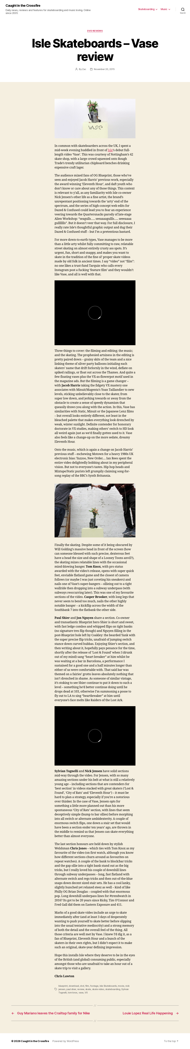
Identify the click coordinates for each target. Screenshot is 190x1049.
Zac (84, 69)
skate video (98, 989)
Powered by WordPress (65, 1041)
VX (86, 992)
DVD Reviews (95, 31)
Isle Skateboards (108, 985)
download (74, 985)
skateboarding (112, 989)
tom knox (72, 992)
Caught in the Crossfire (23, 5)
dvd (82, 985)
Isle (110, 150)
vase (81, 992)
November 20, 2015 (104, 69)
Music (164, 9)
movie (121, 985)
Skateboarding (146, 9)
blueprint (63, 985)
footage (94, 985)
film (87, 985)
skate (88, 989)
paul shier (71, 989)
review (80, 989)
